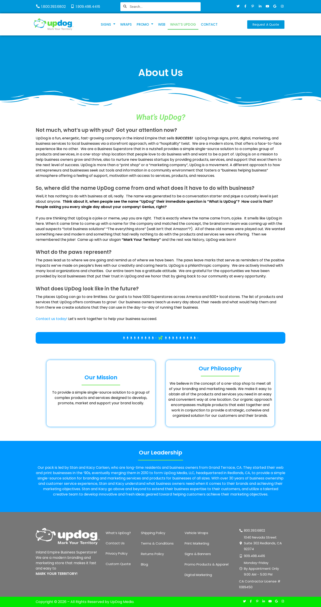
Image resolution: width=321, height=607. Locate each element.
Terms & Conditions (157, 543)
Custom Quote (118, 564)
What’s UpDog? (118, 533)
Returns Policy (152, 553)
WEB (161, 24)
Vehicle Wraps (196, 533)
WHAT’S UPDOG (183, 24)
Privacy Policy (117, 553)
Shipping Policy (153, 533)
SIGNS (108, 24)
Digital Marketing (198, 574)
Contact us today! (51, 318)
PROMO (145, 24)
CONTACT (209, 24)
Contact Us (115, 543)
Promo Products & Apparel (206, 564)
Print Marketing (197, 543)
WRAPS (126, 24)
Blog (144, 564)
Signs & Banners (198, 553)
